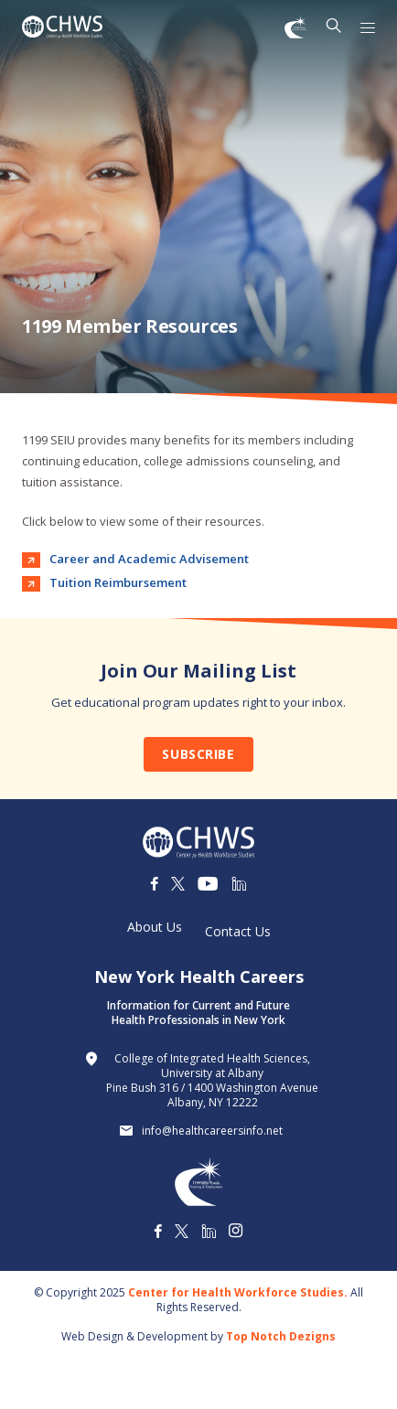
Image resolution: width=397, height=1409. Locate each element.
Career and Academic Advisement (149, 558)
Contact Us (238, 931)
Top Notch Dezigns (281, 1336)
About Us (154, 927)
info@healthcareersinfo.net (212, 1131)
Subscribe (198, 754)
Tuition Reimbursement (118, 582)
